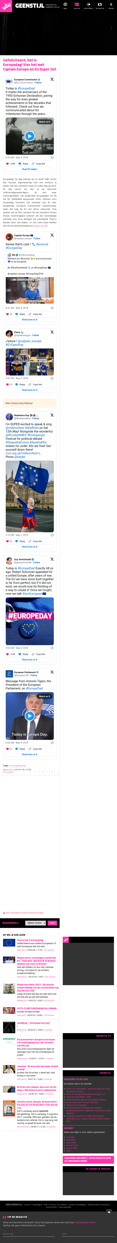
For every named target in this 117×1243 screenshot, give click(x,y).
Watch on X (44, 122)
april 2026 (70, 1140)
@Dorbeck (21, 950)
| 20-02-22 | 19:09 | (39, 1030)
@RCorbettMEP (16, 435)
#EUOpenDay (14, 345)
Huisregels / (38, 1205)
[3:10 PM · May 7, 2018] (17, 535)
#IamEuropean (32, 593)
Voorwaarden (65, 1207)
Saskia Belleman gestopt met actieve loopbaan (86, 1099)
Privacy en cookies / (59, 1205)
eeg (24, 765)
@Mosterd (21, 1079)
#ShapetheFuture (17, 442)
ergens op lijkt (41, 226)
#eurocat (42, 244)
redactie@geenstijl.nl (85, 1222)
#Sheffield (32, 428)
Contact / (28, 1205)
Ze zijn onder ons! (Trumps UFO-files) (82, 1102)
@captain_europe (29, 341)
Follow (38, 82)
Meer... (69, 1150)
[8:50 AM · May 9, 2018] (17, 647)
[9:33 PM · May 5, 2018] (17, 378)
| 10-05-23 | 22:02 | (40, 1000)
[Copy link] (38, 163)
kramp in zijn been (26, 1075)
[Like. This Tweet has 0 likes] (9, 314)
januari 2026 (71, 1148)
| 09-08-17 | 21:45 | (42, 1126)
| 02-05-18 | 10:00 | (40, 1094)
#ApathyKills (38, 442)
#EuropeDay (26, 88)
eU (10, 765)
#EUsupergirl (36, 435)
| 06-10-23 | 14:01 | (42, 976)
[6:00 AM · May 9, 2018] (17, 742)
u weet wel (44, 1072)
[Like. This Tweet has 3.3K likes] (10, 654)
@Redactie (21, 1000)
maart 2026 (71, 1142)
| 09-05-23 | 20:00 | (40, 1015)
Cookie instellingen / (78, 1205)
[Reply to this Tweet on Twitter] (23, 163)
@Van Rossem (23, 1126)
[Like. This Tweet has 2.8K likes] (10, 163)
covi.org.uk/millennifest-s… (24, 453)
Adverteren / (52, 1207)
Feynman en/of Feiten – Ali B (78, 1097)
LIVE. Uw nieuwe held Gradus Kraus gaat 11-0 (85, 1094)
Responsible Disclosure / (100, 1205)
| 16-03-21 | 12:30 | (40, 1058)
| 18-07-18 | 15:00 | (39, 1079)
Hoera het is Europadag (76, 1105)
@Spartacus (8, 770)
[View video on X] (30, 136)
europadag (17, 765)
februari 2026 (72, 1145)
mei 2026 (70, 1137)
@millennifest (15, 428)
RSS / (46, 1205)
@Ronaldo (21, 1015)
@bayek (19, 457)
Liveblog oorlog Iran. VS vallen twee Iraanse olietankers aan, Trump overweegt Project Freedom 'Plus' (88, 1119)
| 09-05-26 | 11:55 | (40, 950)
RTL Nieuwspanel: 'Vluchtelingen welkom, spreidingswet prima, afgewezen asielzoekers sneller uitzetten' (89, 1111)
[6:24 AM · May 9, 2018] (17, 157)
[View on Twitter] (52, 81)
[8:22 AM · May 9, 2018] (17, 307)
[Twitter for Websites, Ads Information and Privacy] (52, 157)
